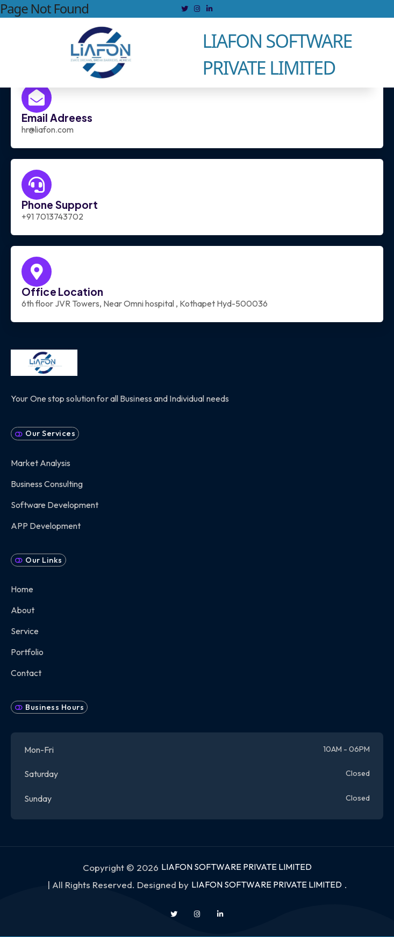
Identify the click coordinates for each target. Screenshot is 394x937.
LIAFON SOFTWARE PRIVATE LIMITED (236, 866)
